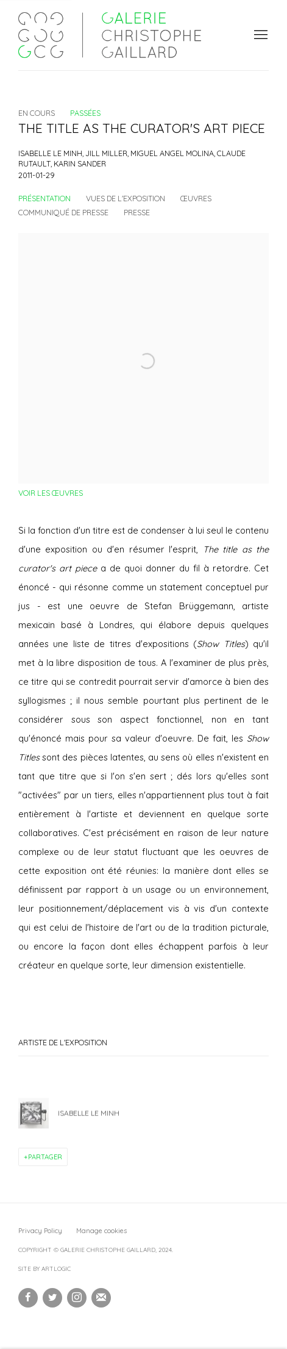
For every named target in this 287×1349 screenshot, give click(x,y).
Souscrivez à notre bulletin (101, 1298)
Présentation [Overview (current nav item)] (44, 198)
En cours (36, 113)
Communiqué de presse (63, 212)
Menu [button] (259, 35)
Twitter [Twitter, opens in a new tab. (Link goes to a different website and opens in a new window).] (52, 1298)
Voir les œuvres (50, 493)
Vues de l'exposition (125, 198)
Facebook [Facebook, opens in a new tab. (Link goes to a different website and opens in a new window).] (28, 1298)
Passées (85, 113)
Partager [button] (45, 1157)
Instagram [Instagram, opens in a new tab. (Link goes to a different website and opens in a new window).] (77, 1298)
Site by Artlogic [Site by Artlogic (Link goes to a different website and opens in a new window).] (44, 1269)
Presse (137, 212)
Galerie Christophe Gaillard (109, 35)
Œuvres (195, 198)
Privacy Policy (40, 1230)
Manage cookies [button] (101, 1230)
